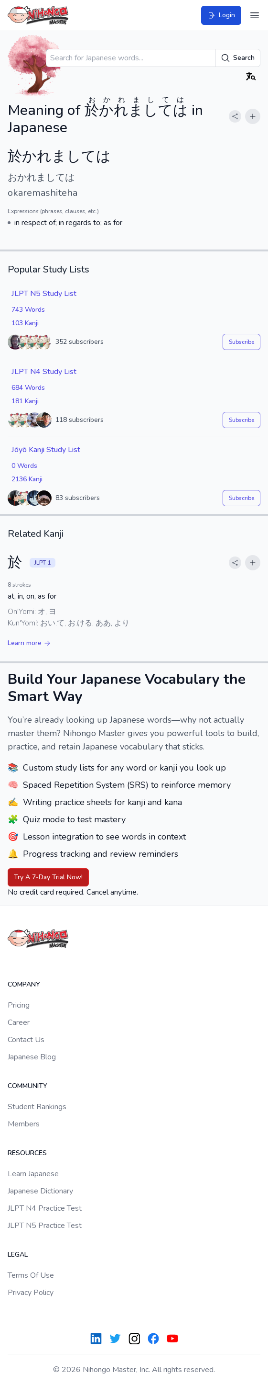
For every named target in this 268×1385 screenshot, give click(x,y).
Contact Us (26, 1039)
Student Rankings (37, 1106)
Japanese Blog (32, 1057)
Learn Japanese (33, 1174)
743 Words (28, 309)
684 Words (28, 387)
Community (27, 1085)
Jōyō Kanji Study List (45, 449)
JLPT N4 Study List (43, 371)
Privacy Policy (31, 1292)
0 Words (24, 465)
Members (24, 1124)
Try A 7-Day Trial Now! (48, 877)
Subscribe (241, 342)
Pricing (19, 1005)
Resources (27, 1153)
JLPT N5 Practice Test (45, 1225)
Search (238, 58)
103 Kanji (25, 323)
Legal (18, 1254)
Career (19, 1022)
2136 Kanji (27, 479)
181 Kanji (25, 401)
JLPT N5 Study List (43, 293)
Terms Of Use (31, 1275)
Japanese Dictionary (40, 1191)
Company (24, 984)
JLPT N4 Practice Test (45, 1208)
